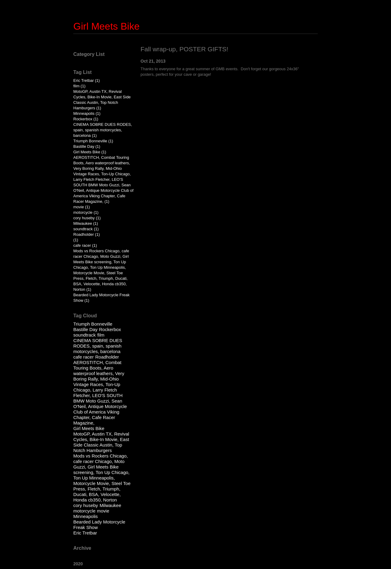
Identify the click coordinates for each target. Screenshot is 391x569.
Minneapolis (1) (86, 113)
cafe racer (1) (85, 245)
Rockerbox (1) (85, 119)
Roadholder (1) (86, 234)
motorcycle (84, 510)
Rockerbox (110, 329)
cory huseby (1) (87, 218)
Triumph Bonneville (92, 323)
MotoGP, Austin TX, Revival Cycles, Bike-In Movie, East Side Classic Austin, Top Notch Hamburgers (101, 442)
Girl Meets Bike (106, 26)
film (100, 334)
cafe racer (83, 356)
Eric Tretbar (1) (86, 80)
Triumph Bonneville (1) (93, 141)
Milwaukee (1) (85, 223)
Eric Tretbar (85, 532)
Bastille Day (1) (86, 146)
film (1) (79, 86)
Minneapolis (85, 516)
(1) (75, 240)
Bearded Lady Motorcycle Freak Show (99, 524)
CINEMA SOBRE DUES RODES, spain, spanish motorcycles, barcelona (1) (102, 130)
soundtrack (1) (86, 229)
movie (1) (81, 207)
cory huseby (85, 505)
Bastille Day (85, 329)
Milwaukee (110, 505)
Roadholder (107, 356)
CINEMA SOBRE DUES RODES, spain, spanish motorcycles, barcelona (97, 346)
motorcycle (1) (85, 212)
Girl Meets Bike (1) (89, 152)
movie (103, 510)
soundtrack (84, 334)
